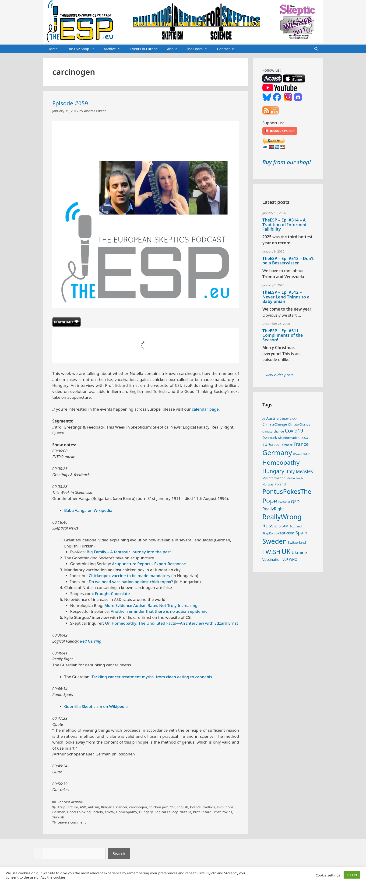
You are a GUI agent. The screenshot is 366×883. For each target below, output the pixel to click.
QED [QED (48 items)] (295, 501)
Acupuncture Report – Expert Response (149, 563)
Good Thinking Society (85, 812)
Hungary (146, 812)
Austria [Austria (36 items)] (272, 418)
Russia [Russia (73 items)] (270, 525)
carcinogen (138, 807)
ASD (83, 807)
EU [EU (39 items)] (264, 444)
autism (93, 807)
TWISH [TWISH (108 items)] (271, 552)
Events (195, 807)
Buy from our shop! (286, 162)
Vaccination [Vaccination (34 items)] (272, 559)
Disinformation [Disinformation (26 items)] (289, 438)
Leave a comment (71, 822)
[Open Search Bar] (316, 49)
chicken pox (158, 807)
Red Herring (91, 641)
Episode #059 (70, 103)
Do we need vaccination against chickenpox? (131, 581)
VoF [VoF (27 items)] (285, 560)
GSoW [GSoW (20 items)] (296, 454)
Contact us (226, 48)
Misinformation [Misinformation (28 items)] (273, 478)
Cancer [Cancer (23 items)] (284, 419)
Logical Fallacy (166, 812)
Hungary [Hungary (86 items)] (273, 471)
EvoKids (208, 807)
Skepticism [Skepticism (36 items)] (285, 533)
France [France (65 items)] (301, 444)
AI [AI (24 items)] (263, 419)
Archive (115, 49)
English (182, 807)
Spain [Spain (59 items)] (301, 533)
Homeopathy (126, 812)
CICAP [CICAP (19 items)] (293, 418)
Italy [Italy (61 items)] (290, 471)
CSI (172, 807)
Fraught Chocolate (112, 593)
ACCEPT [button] (351, 875)
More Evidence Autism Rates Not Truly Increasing (150, 605)
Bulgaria (107, 807)
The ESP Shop (83, 49)
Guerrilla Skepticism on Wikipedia (96, 706)
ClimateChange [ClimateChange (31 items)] (274, 424)
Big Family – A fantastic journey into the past (129, 551)
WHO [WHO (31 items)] (293, 559)
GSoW (109, 812)
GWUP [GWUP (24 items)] (305, 454)
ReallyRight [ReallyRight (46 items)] (273, 509)
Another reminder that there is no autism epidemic (159, 611)
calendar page (205, 409)
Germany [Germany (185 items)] (277, 452)
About (172, 48)
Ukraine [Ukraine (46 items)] (299, 552)
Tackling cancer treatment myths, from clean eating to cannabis (152, 676)
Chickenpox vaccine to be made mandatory (129, 575)
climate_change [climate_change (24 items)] (273, 431)
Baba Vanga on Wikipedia (88, 510)
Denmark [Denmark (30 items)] (269, 437)
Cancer (121, 807)
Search (119, 853)
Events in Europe (144, 48)
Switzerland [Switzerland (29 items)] (297, 542)
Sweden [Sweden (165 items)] (274, 541)
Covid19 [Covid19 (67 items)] (294, 430)
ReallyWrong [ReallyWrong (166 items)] (282, 516)
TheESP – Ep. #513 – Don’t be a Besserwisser (288, 261)
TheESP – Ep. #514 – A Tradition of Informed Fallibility (284, 224)
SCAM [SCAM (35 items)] (284, 526)
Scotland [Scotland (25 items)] (296, 526)
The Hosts (199, 49)
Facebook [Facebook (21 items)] (286, 445)
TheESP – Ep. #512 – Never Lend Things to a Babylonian (286, 296)
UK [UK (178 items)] (286, 551)
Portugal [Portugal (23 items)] (284, 502)
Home (53, 48)
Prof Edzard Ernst (207, 812)
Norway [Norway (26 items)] (268, 484)
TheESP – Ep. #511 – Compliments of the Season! (282, 335)
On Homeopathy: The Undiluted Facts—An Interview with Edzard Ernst (171, 623)
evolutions (225, 807)
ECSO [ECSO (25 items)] (304, 438)
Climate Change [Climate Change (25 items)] (299, 424)
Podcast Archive (70, 802)
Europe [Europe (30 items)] (274, 444)
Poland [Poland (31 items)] (280, 484)
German (58, 812)
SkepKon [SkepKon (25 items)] (268, 533)
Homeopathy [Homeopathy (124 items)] (280, 462)
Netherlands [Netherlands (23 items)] (295, 478)
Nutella (185, 812)
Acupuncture (67, 807)
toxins (227, 812)
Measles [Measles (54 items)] (304, 471)
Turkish (58, 817)
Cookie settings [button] (328, 875)
